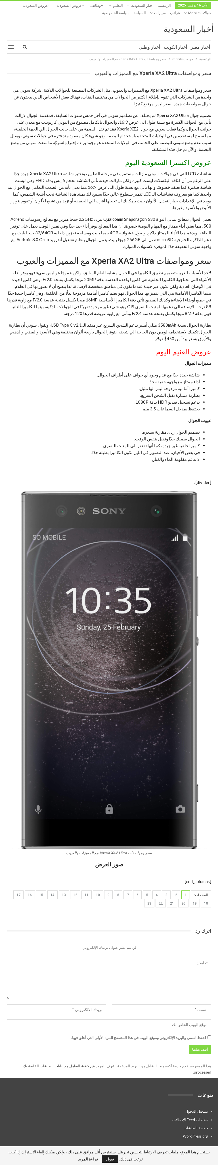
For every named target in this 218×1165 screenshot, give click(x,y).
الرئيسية (164, 5)
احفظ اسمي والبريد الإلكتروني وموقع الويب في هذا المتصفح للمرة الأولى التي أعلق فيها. (138, 1030)
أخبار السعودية (189, 22)
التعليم (118, 5)
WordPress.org (195, 1129)
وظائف (95, 5)
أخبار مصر (200, 39)
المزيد (45, 5)
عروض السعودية (69, 5)
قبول (110, 1159)
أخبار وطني (149, 39)
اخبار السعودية (142, 5)
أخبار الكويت (175, 39)
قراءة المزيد (88, 1159)
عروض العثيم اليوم (183, 344)
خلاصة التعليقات (196, 1120)
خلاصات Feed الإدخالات (190, 1112)
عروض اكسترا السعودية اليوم (168, 155)
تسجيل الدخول (196, 1104)
